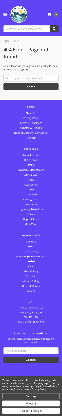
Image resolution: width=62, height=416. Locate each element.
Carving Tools (31, 199)
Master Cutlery (31, 281)
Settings (31, 396)
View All (31, 291)
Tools (31, 179)
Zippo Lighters (31, 219)
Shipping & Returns (31, 127)
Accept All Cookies (31, 411)
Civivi (31, 266)
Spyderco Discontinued (31, 169)
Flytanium (31, 276)
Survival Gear (31, 174)
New (31, 189)
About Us (31, 113)
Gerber (31, 261)
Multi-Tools (31, 224)
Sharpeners (31, 194)
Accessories (31, 184)
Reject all (31, 403)
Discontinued (31, 204)
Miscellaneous (31, 155)
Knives (31, 214)
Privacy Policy (31, 118)
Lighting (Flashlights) (31, 209)
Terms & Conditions (31, 122)
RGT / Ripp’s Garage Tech (31, 256)
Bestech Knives (31, 286)
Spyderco (31, 241)
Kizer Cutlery (31, 271)
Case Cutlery (31, 251)
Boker (31, 246)
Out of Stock (31, 159)
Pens (31, 164)
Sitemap (31, 137)
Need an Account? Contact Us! (31, 132)
